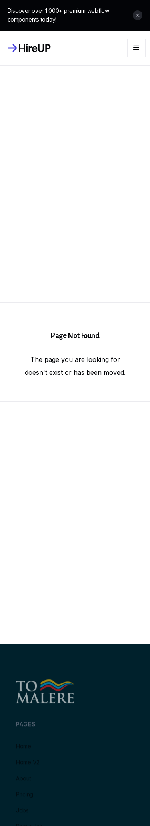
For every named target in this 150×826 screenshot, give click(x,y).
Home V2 (28, 766)
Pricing (24, 798)
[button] (136, 48)
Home (23, 750)
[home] (27, 48)
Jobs (22, 814)
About (23, 782)
